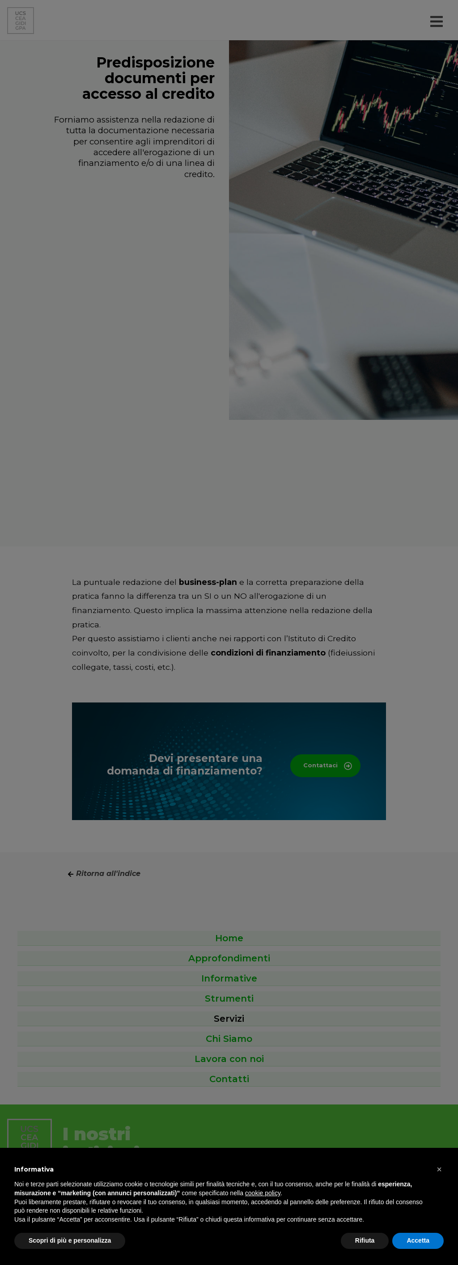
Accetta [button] (418, 1240)
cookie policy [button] (262, 1193)
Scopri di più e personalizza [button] (70, 1240)
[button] (439, 1169)
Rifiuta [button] (365, 1240)
